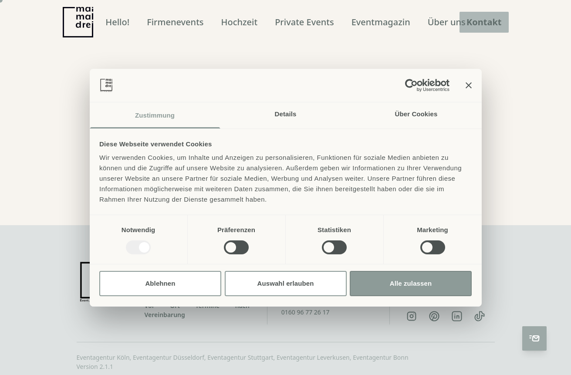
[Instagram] (411, 316)
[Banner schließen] (469, 85)
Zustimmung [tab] (155, 115)
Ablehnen (160, 283)
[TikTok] (479, 316)
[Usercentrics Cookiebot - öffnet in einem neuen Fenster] (411, 85)
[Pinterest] (434, 316)
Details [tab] (286, 114)
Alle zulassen (411, 283)
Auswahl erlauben (285, 283)
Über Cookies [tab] (416, 114)
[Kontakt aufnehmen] (534, 338)
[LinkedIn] (457, 316)
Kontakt (484, 22)
